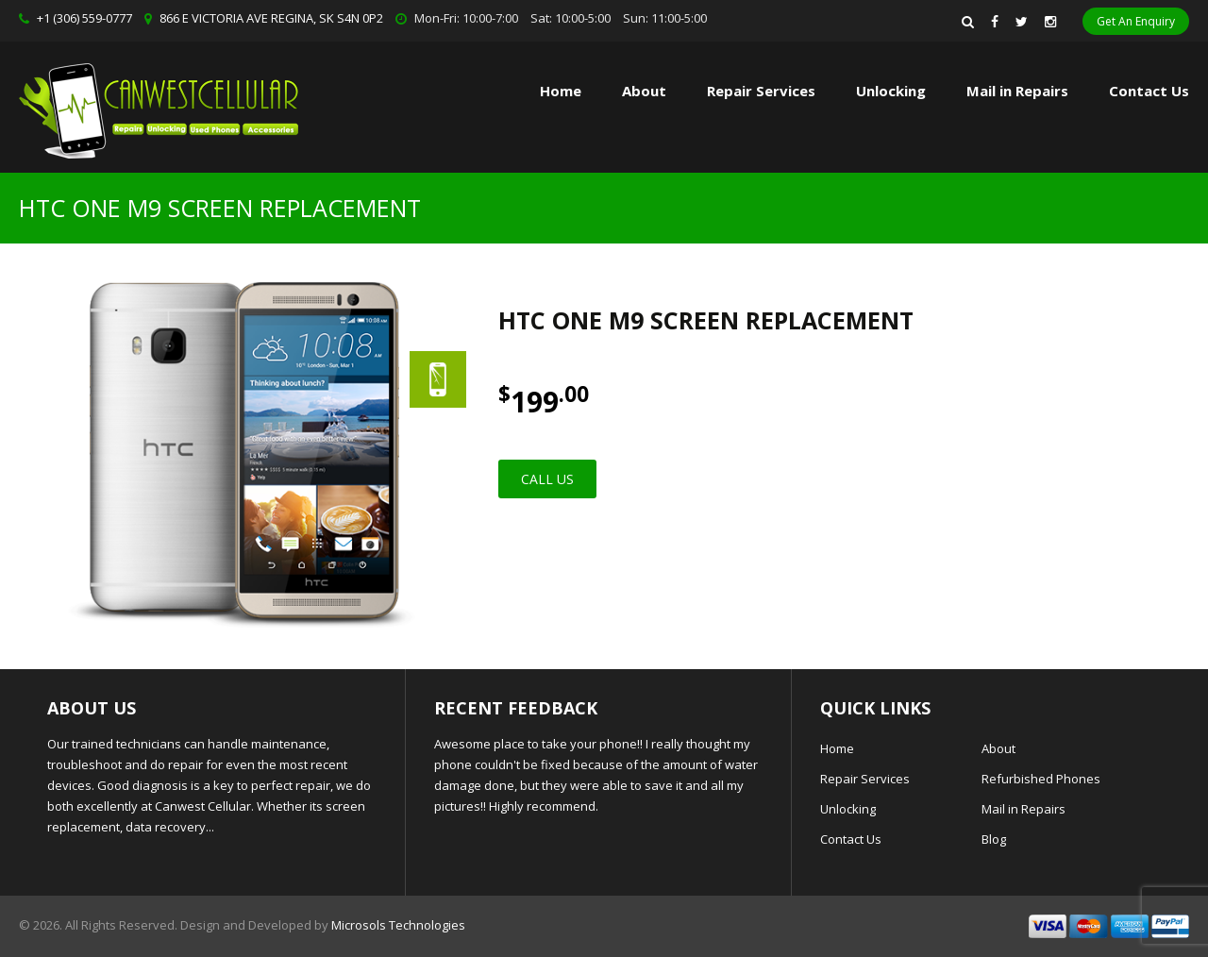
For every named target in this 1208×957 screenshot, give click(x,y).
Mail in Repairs (1017, 90)
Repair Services (865, 778)
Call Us (547, 479)
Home (560, 90)
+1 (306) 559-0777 (84, 17)
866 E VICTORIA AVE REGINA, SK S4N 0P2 (271, 17)
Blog (994, 839)
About (644, 90)
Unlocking (891, 90)
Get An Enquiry (1136, 21)
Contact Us (1149, 90)
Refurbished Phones (1041, 778)
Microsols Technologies (398, 924)
